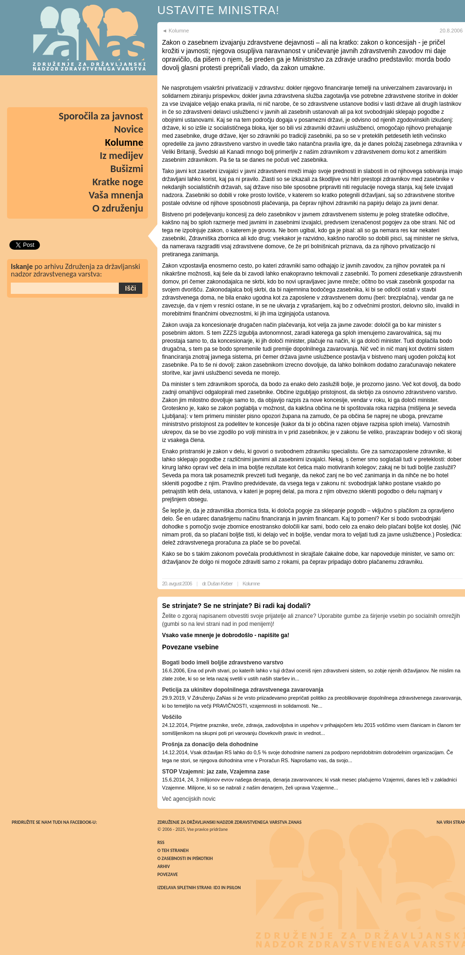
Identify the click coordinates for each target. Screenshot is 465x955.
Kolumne (251, 583)
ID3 (217, 887)
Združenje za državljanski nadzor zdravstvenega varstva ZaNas (229, 822)
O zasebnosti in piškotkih (185, 858)
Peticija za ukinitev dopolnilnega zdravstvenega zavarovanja (242, 690)
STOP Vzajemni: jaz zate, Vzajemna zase (216, 771)
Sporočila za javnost (101, 116)
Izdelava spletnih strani (184, 887)
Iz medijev (121, 155)
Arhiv (163, 866)
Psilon (233, 887)
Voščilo (172, 717)
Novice (128, 129)
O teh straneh (172, 850)
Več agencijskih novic (189, 799)
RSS (160, 842)
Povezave (167, 874)
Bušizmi (126, 168)
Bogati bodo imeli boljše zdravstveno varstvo (222, 662)
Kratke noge (118, 181)
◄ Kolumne (175, 30)
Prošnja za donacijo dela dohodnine (210, 744)
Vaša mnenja (116, 195)
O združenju (118, 208)
